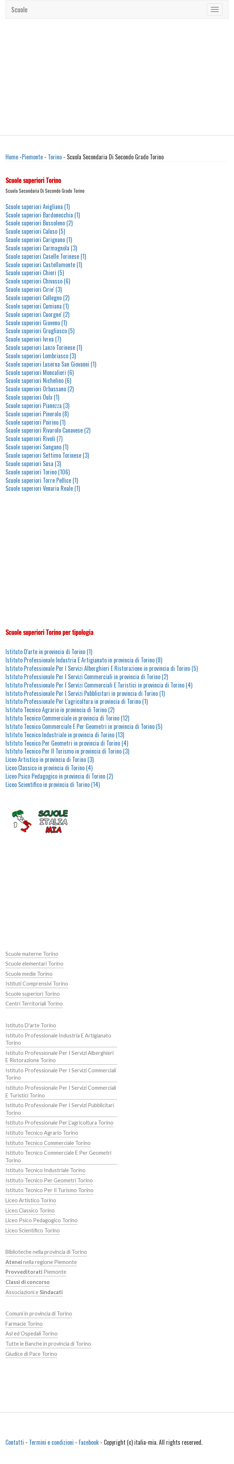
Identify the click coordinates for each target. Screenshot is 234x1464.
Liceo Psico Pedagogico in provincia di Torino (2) (59, 776)
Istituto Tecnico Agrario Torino (41, 1133)
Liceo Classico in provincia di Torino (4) (49, 767)
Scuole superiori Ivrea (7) (33, 339)
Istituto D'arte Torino (30, 1025)
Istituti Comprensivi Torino (36, 983)
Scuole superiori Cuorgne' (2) (37, 314)
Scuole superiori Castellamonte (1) (43, 264)
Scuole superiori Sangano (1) (36, 447)
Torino (55, 156)
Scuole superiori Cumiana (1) (37, 306)
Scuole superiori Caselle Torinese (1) (45, 256)
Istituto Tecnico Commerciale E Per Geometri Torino (58, 1156)
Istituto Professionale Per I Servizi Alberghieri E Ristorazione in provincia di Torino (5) (101, 668)
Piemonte (32, 156)
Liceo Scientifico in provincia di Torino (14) (52, 784)
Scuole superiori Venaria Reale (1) (42, 488)
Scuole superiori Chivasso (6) (37, 281)
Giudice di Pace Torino (31, 1354)
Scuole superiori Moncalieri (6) (39, 372)
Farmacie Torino (24, 1324)
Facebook (89, 1442)
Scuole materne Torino (31, 954)
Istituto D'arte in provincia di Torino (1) (48, 651)
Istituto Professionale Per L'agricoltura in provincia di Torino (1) (76, 701)
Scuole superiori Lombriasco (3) (40, 355)
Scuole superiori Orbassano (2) (39, 388)
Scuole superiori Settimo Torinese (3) (47, 455)
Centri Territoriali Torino (34, 1003)
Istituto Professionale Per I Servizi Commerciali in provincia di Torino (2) (86, 676)
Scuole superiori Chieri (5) (34, 272)
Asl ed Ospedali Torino (31, 1333)
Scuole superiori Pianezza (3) (37, 405)
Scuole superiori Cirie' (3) (33, 289)
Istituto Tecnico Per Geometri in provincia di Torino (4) (66, 743)
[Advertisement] (117, 77)
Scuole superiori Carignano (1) (38, 239)
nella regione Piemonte (41, 1262)
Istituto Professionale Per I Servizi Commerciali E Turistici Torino (60, 1091)
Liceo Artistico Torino (30, 1200)
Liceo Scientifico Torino (32, 1230)
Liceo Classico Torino (30, 1210)
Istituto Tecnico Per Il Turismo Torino (49, 1190)
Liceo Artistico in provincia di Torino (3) (49, 759)
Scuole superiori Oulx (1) (32, 397)
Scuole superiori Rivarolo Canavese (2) (47, 430)
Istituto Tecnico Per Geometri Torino (49, 1180)
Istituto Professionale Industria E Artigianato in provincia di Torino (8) (83, 660)
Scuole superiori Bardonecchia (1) (42, 215)
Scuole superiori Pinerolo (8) (37, 413)
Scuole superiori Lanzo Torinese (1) (43, 347)
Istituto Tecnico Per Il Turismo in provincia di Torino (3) (67, 751)
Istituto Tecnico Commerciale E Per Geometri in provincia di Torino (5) (83, 726)
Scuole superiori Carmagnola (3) (41, 248)
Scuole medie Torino (29, 974)
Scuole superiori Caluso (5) (35, 231)
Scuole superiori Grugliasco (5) (39, 330)
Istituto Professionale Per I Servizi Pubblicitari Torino (59, 1109)
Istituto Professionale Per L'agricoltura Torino (59, 1123)
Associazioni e (34, 1292)
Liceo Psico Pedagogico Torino (41, 1220)
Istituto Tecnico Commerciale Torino (48, 1143)
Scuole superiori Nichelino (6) (38, 380)
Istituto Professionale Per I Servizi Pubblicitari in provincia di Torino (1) (85, 693)
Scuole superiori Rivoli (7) (33, 438)
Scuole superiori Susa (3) (33, 463)
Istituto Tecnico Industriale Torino (45, 1170)
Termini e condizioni (51, 1442)
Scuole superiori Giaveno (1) (36, 322)
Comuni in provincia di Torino (38, 1313)
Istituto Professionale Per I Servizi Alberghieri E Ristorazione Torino (59, 1057)
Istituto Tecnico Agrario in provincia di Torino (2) (59, 709)
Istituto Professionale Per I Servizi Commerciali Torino (60, 1074)
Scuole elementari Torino (34, 964)
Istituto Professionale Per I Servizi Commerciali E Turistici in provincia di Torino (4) (98, 685)
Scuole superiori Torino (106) (37, 472)
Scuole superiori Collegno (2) (37, 297)
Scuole (19, 9)
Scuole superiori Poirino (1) (35, 422)
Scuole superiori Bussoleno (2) (39, 223)
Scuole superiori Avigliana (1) (37, 206)
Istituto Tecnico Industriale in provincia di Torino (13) (64, 734)
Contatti (14, 1442)
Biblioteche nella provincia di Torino (46, 1252)
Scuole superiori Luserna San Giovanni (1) (50, 364)
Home (11, 156)
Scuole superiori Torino (32, 994)
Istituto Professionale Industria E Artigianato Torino (58, 1039)
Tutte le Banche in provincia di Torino (48, 1344)
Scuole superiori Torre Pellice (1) (41, 480)
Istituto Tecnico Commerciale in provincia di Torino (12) (67, 718)
